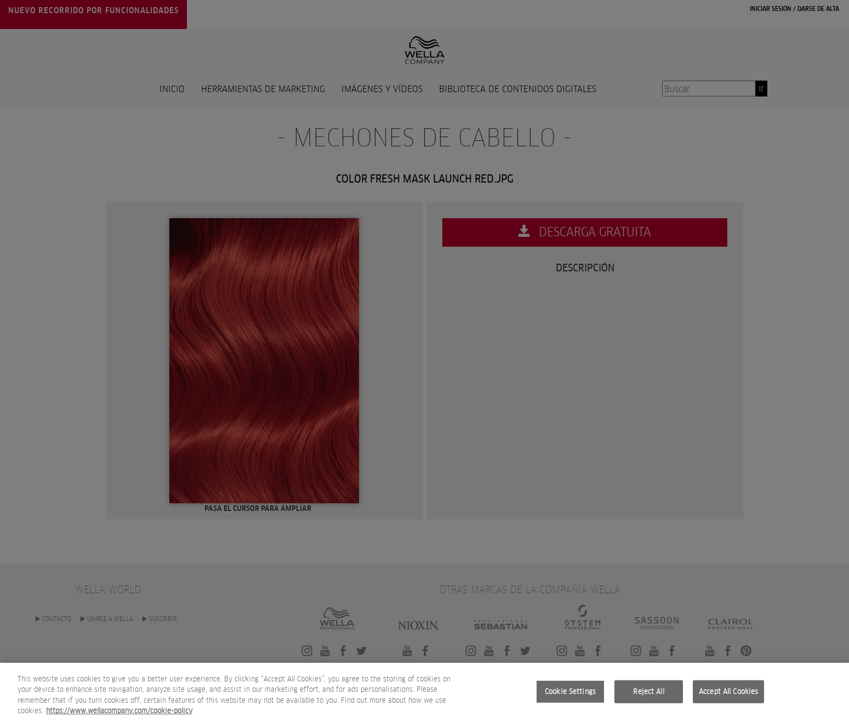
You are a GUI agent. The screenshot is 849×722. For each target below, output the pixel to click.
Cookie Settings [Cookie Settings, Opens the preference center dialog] (570, 694)
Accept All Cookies (728, 694)
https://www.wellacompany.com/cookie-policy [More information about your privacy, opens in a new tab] (119, 714)
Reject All (648, 694)
